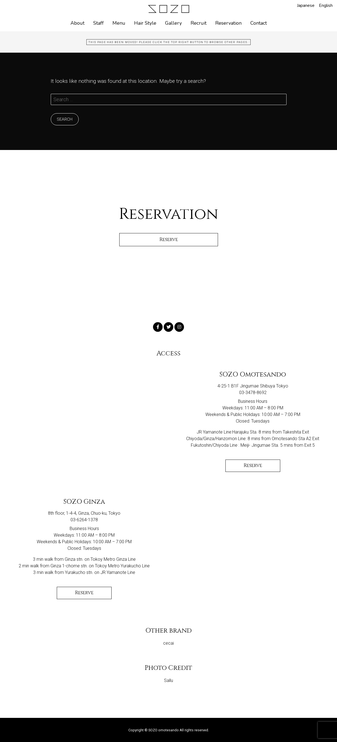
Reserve (252, 465)
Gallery (173, 23)
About (77, 23)
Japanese (306, 5)
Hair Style (145, 23)
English (326, 5)
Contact (258, 23)
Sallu (168, 680)
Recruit (198, 23)
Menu (118, 23)
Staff (98, 23)
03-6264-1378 (84, 519)
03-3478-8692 (253, 392)
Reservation (228, 23)
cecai (168, 643)
